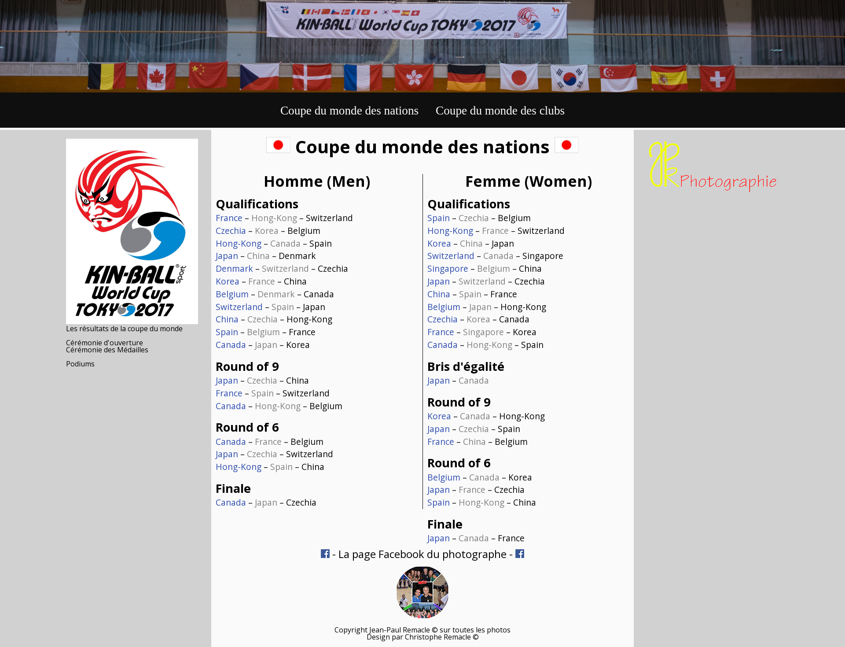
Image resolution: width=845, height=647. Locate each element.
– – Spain (274, 243)
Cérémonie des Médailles (107, 350)
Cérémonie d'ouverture (104, 343)
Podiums (80, 364)
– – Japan (270, 307)
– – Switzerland (284, 218)
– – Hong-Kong (274, 319)
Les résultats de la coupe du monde (124, 328)
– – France (266, 332)
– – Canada (275, 294)
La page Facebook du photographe (422, 554)
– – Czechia (282, 268)
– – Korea (263, 345)
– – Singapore (495, 256)
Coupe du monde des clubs (500, 110)
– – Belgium (268, 231)
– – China (261, 281)
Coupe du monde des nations (349, 110)
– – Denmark (266, 256)
